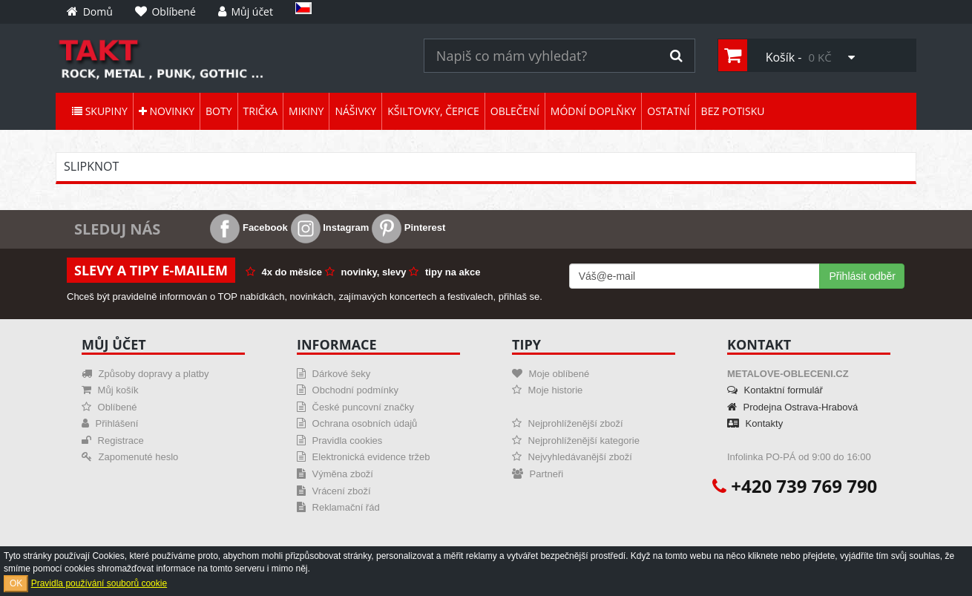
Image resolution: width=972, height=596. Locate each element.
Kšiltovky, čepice (433, 111)
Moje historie (547, 390)
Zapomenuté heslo (130, 456)
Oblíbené (109, 407)
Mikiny (306, 111)
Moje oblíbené (550, 373)
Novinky (166, 111)
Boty (218, 111)
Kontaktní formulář (775, 390)
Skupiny (100, 111)
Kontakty (755, 423)
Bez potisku (733, 111)
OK (16, 583)
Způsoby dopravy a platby (145, 373)
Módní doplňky (593, 111)
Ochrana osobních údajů (357, 423)
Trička (260, 111)
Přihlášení (110, 423)
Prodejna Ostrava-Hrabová (792, 407)
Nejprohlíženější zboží (567, 423)
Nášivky (355, 111)
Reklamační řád (338, 507)
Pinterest (408, 227)
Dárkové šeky (333, 373)
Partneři (537, 473)
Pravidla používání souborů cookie (99, 583)
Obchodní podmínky (347, 390)
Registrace (113, 440)
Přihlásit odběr (862, 276)
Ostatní (668, 111)
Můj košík (110, 390)
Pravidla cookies (339, 440)
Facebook (248, 227)
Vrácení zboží (334, 491)
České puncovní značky (355, 407)
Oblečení (514, 111)
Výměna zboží (335, 473)
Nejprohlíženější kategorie (576, 440)
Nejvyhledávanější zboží (572, 456)
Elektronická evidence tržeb (363, 456)
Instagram (330, 227)
